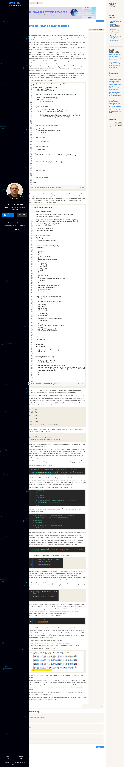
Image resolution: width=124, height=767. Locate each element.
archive (62, 3)
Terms (19, 763)
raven (38, 720)
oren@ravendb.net (10, 225)
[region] (67, 134)
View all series (112, 44)
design (99, 705)
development (94, 705)
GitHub (71, 187)
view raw (92, 187)
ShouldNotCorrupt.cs (47, 383)
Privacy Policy (11, 763)
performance (40, 733)
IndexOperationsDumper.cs (49, 187)
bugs (88, 705)
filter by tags (53, 3)
